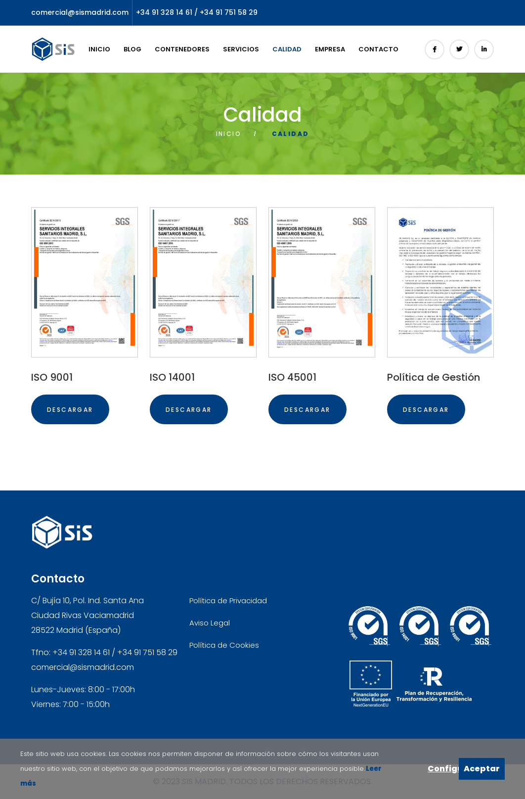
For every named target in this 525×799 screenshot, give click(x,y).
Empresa (330, 49)
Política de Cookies (224, 645)
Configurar (443, 768)
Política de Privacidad (228, 600)
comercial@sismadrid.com (80, 12)
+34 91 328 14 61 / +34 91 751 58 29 (197, 12)
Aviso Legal (209, 623)
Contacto (378, 49)
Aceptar (482, 768)
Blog (132, 49)
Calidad (287, 49)
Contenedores (182, 49)
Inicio (99, 49)
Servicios (241, 49)
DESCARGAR (70, 409)
